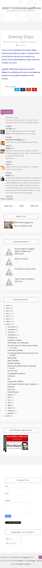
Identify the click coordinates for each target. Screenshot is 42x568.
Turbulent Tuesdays (14, 340)
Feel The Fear (12, 371)
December (12, 327)
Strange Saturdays (14, 363)
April (9, 405)
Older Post (34, 206)
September (12, 335)
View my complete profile (23, 226)
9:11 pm (8, 137)
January (11, 413)
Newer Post (8, 206)
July (9, 397)
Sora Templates (18, 561)
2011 (8, 316)
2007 (8, 416)
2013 (8, 311)
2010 (8, 319)
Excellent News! (13, 392)
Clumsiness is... (12, 337)
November (12, 329)
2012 (8, 314)
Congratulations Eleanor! (16, 373)
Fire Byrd (9, 129)
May (9, 403)
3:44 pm (8, 126)
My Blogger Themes (34, 561)
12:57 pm (9, 196)
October (11, 332)
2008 (8, 324)
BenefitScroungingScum (24, 223)
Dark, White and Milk (14, 350)
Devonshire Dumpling (13, 140)
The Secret (11, 376)
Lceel (7, 164)
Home (21, 206)
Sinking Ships (12, 358)
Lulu (8, 379)
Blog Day (10, 387)
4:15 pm (8, 173)
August (10, 395)
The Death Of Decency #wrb (25, 269)
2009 (8, 321)
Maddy (8, 148)
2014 (8, 308)
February (11, 411)
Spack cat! (11, 389)
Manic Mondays (13, 361)
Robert (8, 175)
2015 (8, 305)
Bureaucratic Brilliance (15, 381)
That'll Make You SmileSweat (17, 343)
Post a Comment (7, 199)
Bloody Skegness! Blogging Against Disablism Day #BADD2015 (24, 251)
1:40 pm (8, 162)
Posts (9, 539)
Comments (11, 543)
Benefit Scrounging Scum (22, 557)
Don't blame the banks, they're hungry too (22, 384)
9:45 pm (8, 146)
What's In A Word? (21, 259)
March (10, 408)
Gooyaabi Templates (23, 564)
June (9, 400)
